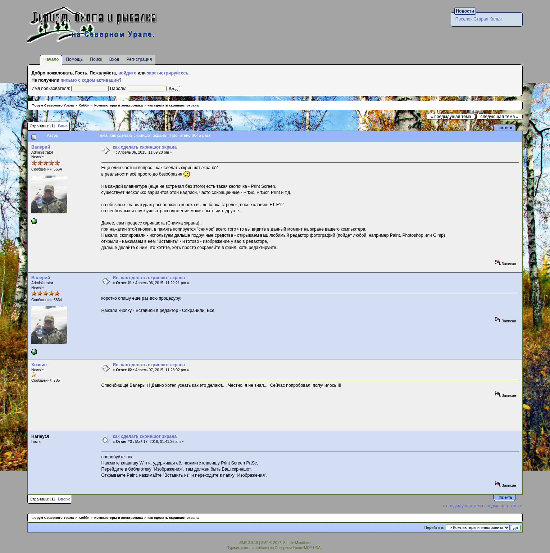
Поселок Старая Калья (478, 19)
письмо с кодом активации (89, 80)
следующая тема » (499, 116)
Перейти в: (434, 528)
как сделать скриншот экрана (145, 147)
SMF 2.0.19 (249, 543)
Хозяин (39, 364)
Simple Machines (296, 543)
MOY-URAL (313, 548)
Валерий (40, 147)
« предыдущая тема (451, 116)
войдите (127, 73)
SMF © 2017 (271, 543)
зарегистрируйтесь (167, 73)
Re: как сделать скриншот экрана (149, 277)
